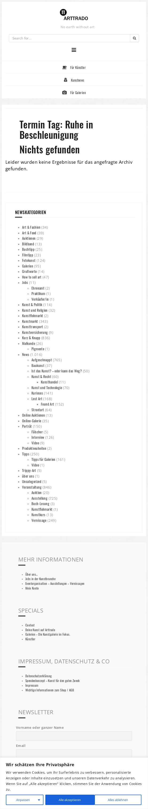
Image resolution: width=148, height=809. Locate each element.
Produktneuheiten (34, 448)
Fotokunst (28, 260)
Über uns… (31, 574)
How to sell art (32, 276)
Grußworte (29, 271)
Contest (30, 625)
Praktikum (38, 293)
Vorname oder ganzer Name (40, 727)
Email (20, 745)
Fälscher (37, 431)
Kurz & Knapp (31, 337)
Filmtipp (27, 254)
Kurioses (37, 392)
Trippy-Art (29, 470)
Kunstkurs (38, 514)
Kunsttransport (32, 326)
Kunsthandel (49, 381)
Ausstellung (39, 498)
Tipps (25, 453)
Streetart (37, 409)
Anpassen (22, 799)
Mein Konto (32, 588)
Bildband (28, 243)
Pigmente (37, 348)
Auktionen (28, 238)
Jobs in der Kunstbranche (40, 579)
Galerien (27, 265)
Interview (37, 437)
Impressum (31, 685)
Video (35, 442)
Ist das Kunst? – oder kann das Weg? (56, 370)
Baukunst (37, 365)
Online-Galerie (31, 420)
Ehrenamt (37, 288)
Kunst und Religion (35, 310)
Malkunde (28, 343)
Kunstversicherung (35, 332)
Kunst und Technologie (46, 387)
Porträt (27, 426)
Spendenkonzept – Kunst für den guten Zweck (52, 680)
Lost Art (36, 398)
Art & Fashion (31, 227)
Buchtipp (28, 249)
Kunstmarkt (30, 321)
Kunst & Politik (32, 304)
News (25, 354)
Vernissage (39, 520)
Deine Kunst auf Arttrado (40, 630)
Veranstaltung (32, 487)
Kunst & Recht (41, 376)
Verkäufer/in (40, 299)
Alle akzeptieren (117, 799)
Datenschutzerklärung (38, 676)
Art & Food (29, 232)
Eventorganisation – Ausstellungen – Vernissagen (55, 583)
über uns (28, 475)
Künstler (30, 639)
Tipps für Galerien (43, 459)
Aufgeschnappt (41, 359)
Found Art (47, 403)
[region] (74, 783)
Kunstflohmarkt (32, 315)
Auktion (36, 492)
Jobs (25, 282)
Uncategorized (31, 481)
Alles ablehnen (67, 799)
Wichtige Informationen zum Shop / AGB (49, 690)
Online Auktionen (33, 415)
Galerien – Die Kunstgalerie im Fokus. (47, 634)
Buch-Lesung (40, 503)
